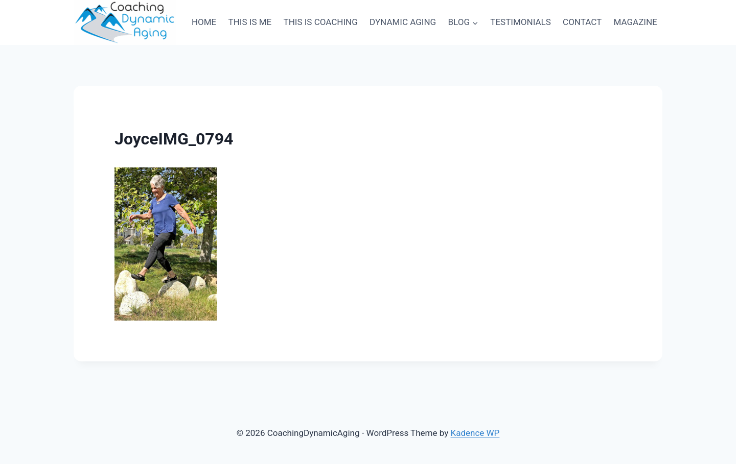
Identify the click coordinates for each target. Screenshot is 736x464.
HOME (204, 22)
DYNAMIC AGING (403, 22)
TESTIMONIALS (520, 22)
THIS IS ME (250, 22)
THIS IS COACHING (321, 22)
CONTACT (582, 22)
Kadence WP (474, 433)
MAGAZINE (635, 22)
